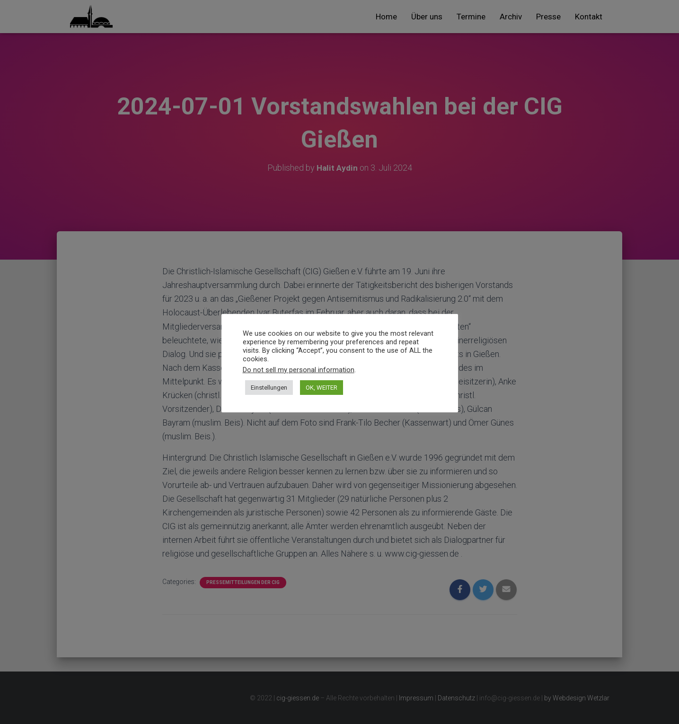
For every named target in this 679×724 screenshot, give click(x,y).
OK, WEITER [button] (321, 387)
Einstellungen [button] (269, 387)
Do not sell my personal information (298, 370)
